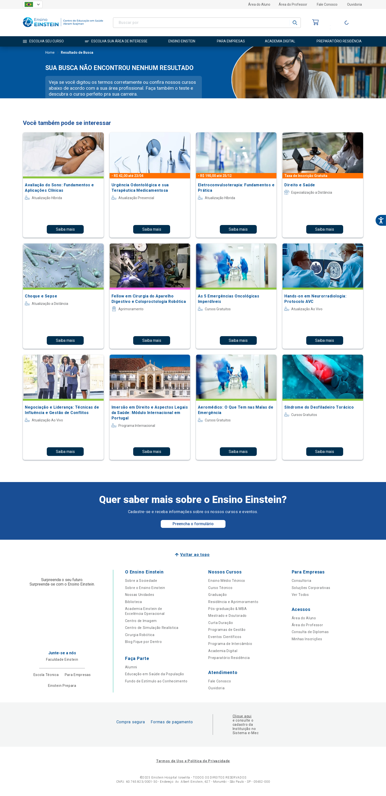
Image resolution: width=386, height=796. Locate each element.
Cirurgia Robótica (140, 635)
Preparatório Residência (229, 658)
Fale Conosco (327, 4)
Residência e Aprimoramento (233, 602)
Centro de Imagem (141, 621)
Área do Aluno (259, 4)
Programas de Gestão (226, 630)
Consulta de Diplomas (310, 632)
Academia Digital (222, 651)
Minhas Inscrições (307, 639)
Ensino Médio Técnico (226, 581)
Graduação (217, 595)
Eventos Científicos (224, 637)
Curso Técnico (220, 588)
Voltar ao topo (194, 554)
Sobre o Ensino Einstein (145, 588)
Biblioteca (133, 602)
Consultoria (301, 581)
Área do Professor (293, 4)
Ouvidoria (354, 4)
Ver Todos (300, 595)
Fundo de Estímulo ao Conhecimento (156, 681)
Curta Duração (220, 623)
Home (50, 53)
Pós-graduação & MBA (227, 609)
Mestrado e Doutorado (227, 616)
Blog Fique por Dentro (143, 642)
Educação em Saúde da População (154, 674)
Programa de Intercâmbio (230, 644)
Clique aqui (242, 716)
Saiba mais (65, 229)
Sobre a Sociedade (141, 581)
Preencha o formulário (193, 523)
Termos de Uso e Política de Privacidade (193, 761)
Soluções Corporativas (311, 588)
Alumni (131, 667)
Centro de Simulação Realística (151, 628)
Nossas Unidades (139, 595)
